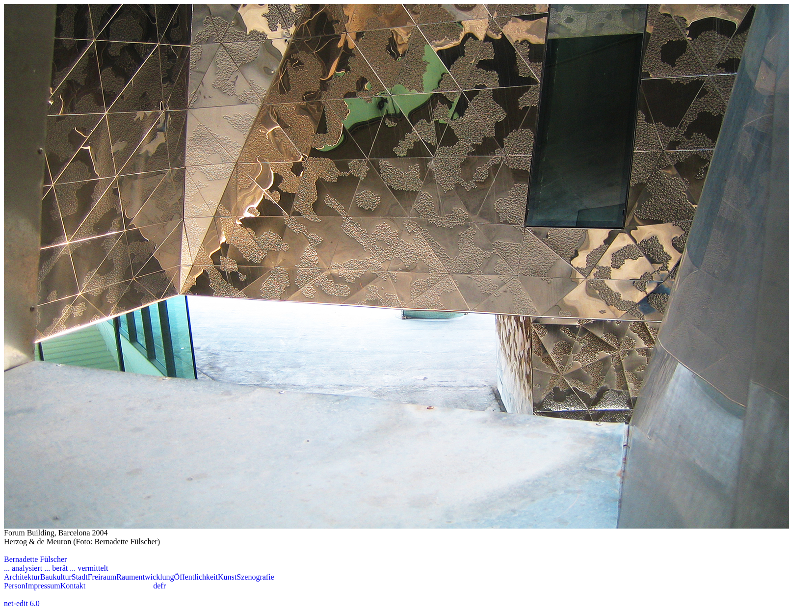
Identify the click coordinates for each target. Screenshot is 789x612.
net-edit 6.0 (22, 603)
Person (15, 586)
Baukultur (56, 577)
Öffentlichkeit (196, 577)
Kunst (227, 577)
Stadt (80, 577)
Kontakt (73, 586)
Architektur (22, 577)
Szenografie (255, 577)
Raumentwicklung (145, 577)
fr (163, 586)
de (156, 586)
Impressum (43, 586)
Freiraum (102, 577)
